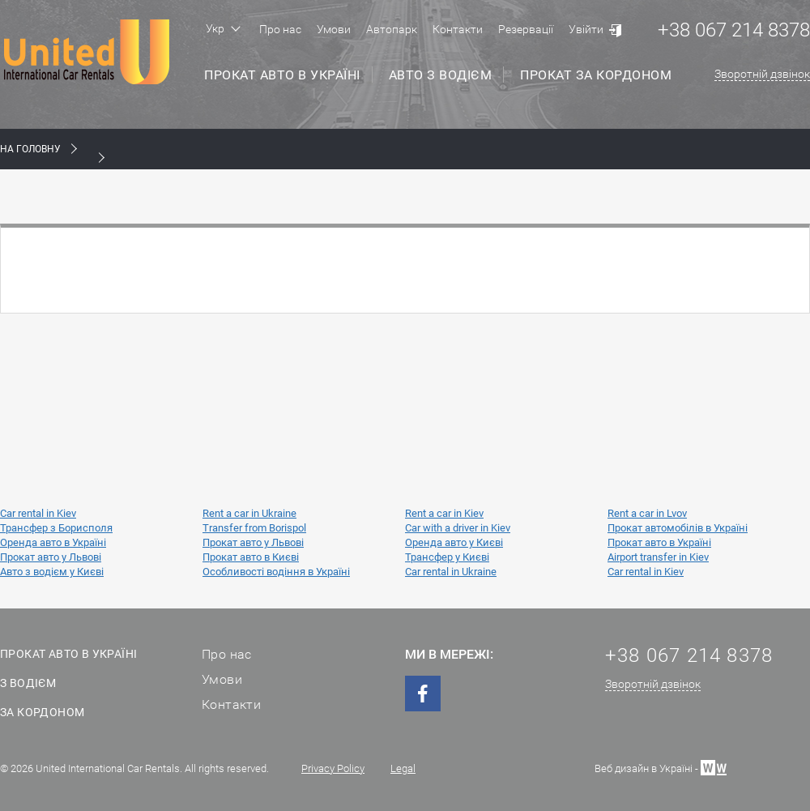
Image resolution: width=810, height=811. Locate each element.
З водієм (28, 683)
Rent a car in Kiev (444, 513)
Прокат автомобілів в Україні (678, 528)
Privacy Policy (332, 768)
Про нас (280, 29)
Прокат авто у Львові (253, 542)
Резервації (525, 29)
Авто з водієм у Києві (52, 572)
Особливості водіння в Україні (276, 572)
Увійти (586, 29)
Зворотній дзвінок (762, 73)
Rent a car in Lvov (647, 513)
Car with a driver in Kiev (457, 528)
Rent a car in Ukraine (249, 513)
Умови (334, 29)
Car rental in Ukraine (451, 572)
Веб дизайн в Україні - (661, 767)
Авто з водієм (440, 75)
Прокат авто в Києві (250, 557)
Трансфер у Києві (447, 557)
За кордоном (42, 712)
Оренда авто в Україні (53, 542)
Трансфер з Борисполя (56, 528)
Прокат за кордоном (595, 75)
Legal (403, 768)
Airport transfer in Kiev (658, 557)
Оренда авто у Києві (454, 542)
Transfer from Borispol (254, 528)
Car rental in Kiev (38, 513)
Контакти (458, 29)
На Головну (30, 149)
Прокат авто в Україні (282, 75)
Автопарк (391, 29)
